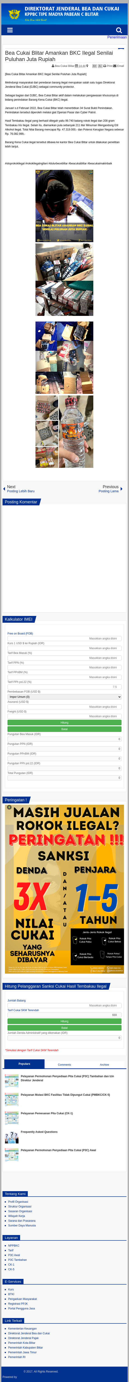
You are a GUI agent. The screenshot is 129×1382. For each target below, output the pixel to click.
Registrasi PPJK (18, 1303)
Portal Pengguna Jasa (21, 1308)
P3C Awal (14, 1255)
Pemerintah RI (17, 1357)
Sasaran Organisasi (20, 1211)
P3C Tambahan (17, 1259)
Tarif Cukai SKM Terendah (23, 1010)
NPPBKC (13, 1245)
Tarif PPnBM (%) (17, 672)
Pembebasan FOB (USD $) (23, 691)
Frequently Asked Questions (39, 1132)
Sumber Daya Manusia (22, 1225)
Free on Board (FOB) (20, 633)
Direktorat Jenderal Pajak (23, 1338)
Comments (64, 1064)
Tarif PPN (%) (15, 662)
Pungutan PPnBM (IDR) (21, 753)
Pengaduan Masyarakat (22, 1299)
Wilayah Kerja (16, 1216)
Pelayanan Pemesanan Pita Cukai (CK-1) (47, 1113)
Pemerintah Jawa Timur (22, 1352)
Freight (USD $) (16, 711)
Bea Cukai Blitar (65, 66)
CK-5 (11, 1269)
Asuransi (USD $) (17, 701)
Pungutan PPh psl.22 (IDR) (23, 763)
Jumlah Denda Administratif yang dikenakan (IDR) (37, 1032)
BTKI (11, 1294)
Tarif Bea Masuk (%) (19, 653)
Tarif (10, 1250)
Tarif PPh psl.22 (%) (19, 682)
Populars (24, 1063)
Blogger (22, 1377)
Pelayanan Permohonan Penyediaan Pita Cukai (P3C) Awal (58, 1150)
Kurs (11, 1289)
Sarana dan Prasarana (21, 1220)
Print (108, 66)
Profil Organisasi (18, 1201)
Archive (104, 1064)
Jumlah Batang (16, 1000)
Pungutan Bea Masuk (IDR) (24, 734)
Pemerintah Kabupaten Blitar (25, 1347)
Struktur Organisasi (19, 1206)
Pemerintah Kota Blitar (21, 1342)
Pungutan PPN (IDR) (20, 743)
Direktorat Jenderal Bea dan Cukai (28, 1333)
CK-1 (11, 1264)
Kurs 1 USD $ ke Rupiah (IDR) (25, 643)
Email (118, 66)
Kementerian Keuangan (22, 1328)
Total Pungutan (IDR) (20, 773)
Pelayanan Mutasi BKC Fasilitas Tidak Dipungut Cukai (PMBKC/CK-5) (65, 1094)
